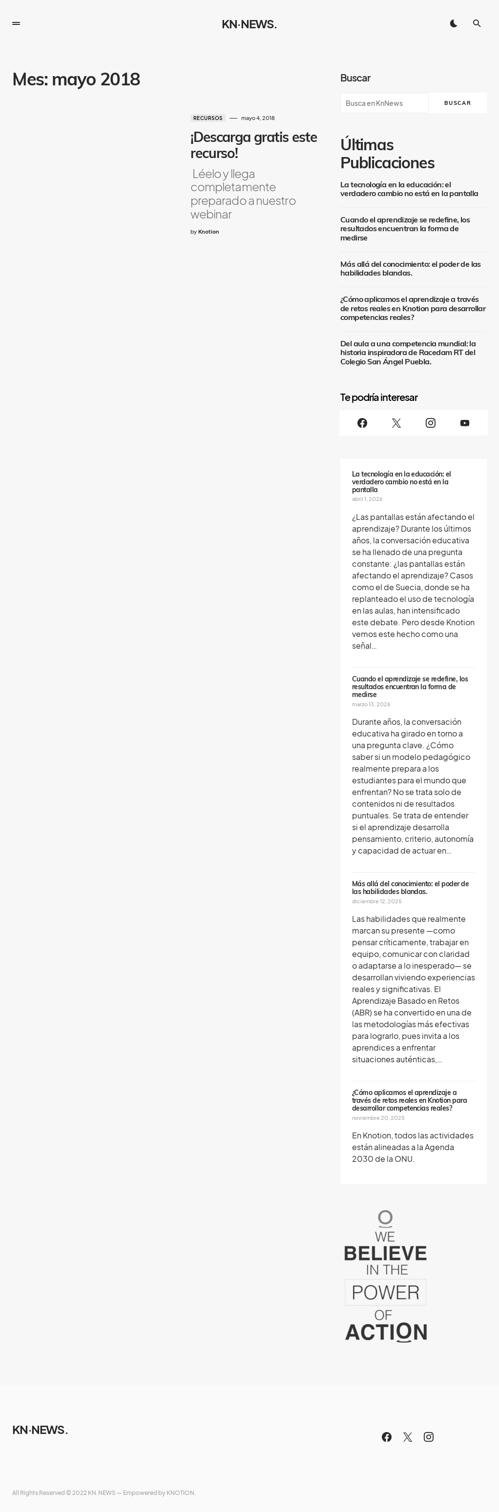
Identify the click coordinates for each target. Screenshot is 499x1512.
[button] (16, 23)
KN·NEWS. (249, 23)
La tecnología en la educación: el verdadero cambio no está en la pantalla (409, 189)
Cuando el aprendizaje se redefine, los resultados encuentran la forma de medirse (405, 229)
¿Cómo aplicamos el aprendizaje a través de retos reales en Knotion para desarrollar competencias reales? (412, 308)
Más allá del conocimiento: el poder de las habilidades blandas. (410, 268)
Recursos (197, 118)
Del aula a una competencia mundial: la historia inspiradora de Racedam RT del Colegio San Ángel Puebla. (408, 353)
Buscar (355, 77)
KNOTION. (181, 1492)
